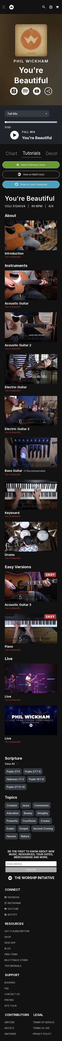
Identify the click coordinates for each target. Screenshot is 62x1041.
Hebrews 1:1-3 (15, 779)
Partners (10, 1033)
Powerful (12, 820)
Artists (9, 1028)
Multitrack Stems (16, 960)
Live (8, 696)
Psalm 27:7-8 (33, 771)
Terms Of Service (43, 1022)
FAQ (6, 988)
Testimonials (12, 966)
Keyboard (12, 513)
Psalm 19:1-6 (36, 779)
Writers (9, 1022)
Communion (41, 805)
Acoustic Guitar (17, 303)
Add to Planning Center (31, 164)
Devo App (9, 942)
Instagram (12, 903)
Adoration (13, 813)
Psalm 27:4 (13, 771)
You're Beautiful (12, 257)
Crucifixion (29, 820)
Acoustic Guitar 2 (18, 345)
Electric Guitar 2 (17, 429)
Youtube (11, 908)
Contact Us (12, 994)
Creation (12, 805)
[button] (50, 7)
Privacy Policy (42, 1033)
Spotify (10, 914)
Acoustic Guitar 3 (18, 605)
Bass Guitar (14, 471)
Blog (7, 948)
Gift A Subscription (16, 931)
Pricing (9, 1000)
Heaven (11, 836)
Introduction (14, 253)
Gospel (23, 828)
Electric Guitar (16, 387)
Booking (9, 982)
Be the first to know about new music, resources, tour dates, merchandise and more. (31, 854)
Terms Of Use (41, 1028)
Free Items (10, 954)
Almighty (42, 813)
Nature (25, 836)
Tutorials (31, 153)
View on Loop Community (31, 184)
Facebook (11, 897)
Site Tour (10, 1005)
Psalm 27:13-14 (16, 787)
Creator (45, 820)
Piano (9, 646)
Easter (10, 828)
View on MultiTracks (31, 174)
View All (11, 763)
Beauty (28, 813)
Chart (11, 153)
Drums (10, 555)
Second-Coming (43, 828)
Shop (7, 937)
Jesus (25, 805)
